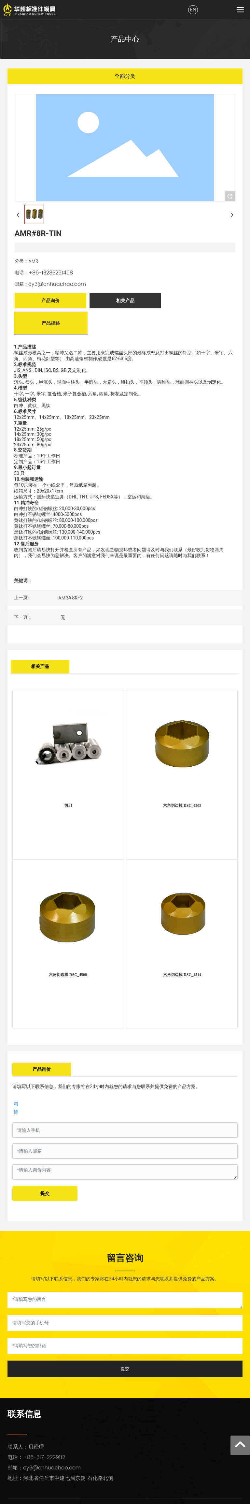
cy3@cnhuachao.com (57, 284)
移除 (16, 1107)
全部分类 (125, 76)
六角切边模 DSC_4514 (182, 974)
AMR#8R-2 (70, 598)
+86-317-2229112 (44, 1457)
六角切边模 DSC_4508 (68, 974)
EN (193, 10)
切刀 (68, 805)
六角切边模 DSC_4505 (182, 805)
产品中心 (125, 39)
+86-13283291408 (50, 273)
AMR (33, 261)
